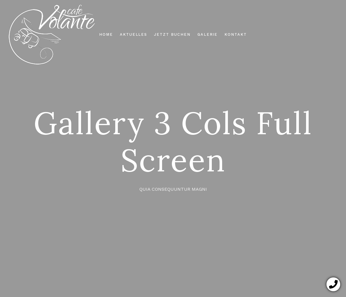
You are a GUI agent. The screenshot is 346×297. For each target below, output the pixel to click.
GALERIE (207, 34)
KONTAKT (235, 34)
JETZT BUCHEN (172, 34)
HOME (106, 34)
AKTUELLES (133, 34)
